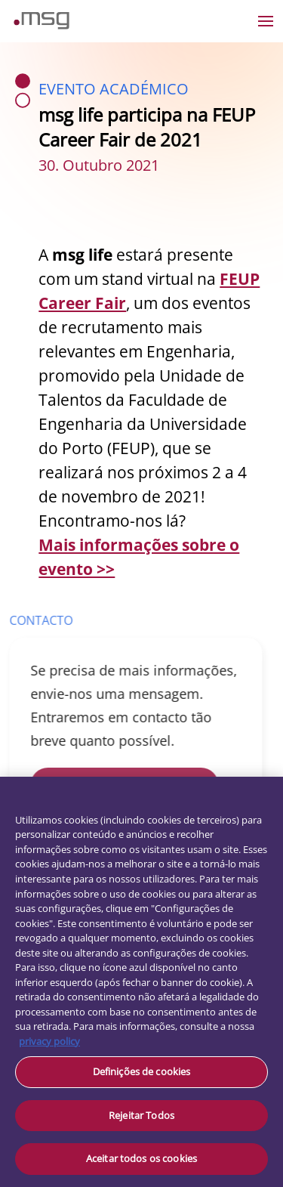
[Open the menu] (265, 21)
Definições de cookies (142, 1071)
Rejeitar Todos (141, 1115)
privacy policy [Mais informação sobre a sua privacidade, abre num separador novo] (49, 1041)
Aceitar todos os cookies (141, 1158)
